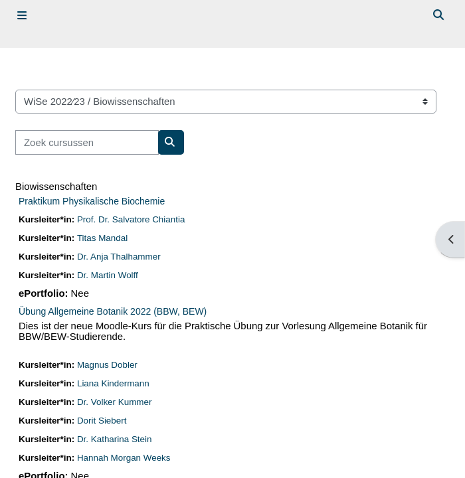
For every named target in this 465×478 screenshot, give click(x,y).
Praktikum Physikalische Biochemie (92, 201)
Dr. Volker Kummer (114, 402)
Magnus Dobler (107, 365)
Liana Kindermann (113, 383)
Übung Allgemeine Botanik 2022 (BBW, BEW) (113, 311)
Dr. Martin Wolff (107, 275)
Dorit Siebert (102, 421)
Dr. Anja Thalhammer (119, 257)
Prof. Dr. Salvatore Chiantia (131, 219)
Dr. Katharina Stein (114, 439)
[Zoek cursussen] (87, 142)
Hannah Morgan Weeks (124, 458)
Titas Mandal (102, 238)
